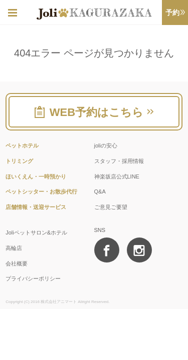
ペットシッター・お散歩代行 (41, 191)
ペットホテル (22, 145)
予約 (175, 12)
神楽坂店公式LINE (116, 177)
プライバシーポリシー (33, 279)
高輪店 (14, 248)
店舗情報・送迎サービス (36, 207)
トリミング (19, 161)
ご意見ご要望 (110, 207)
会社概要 (17, 263)
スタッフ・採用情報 (119, 161)
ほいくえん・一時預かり (36, 177)
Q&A (100, 191)
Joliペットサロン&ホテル (36, 233)
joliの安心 (105, 145)
